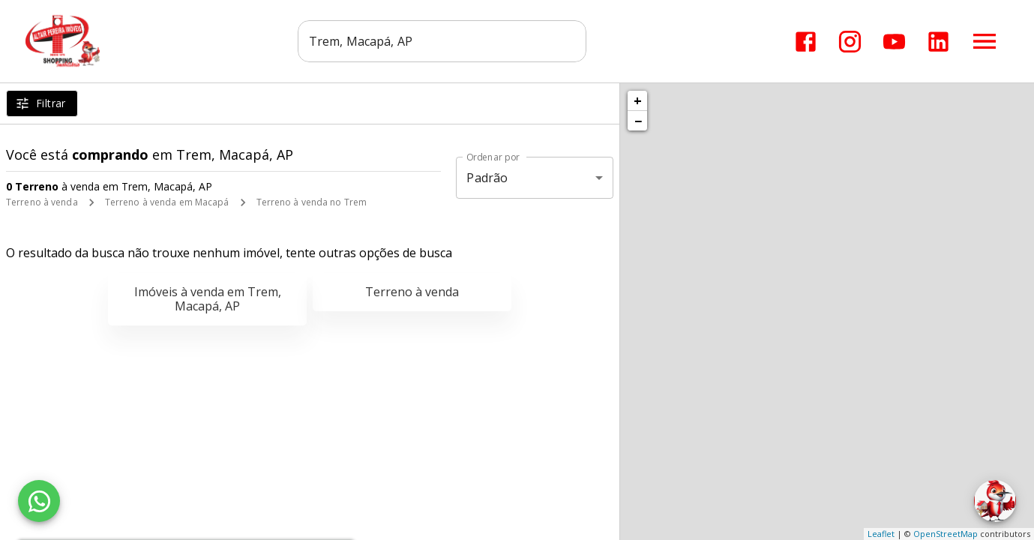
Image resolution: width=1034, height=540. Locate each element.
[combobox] (442, 41)
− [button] (638, 121)
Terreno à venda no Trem (311, 202)
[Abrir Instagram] (850, 41)
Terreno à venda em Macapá (167, 202)
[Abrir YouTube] (894, 41)
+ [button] (638, 101)
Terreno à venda (42, 202)
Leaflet (881, 533)
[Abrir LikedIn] (938, 41)
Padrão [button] (487, 178)
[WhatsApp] (39, 501)
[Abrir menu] (985, 41)
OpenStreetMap (945, 533)
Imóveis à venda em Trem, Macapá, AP (207, 299)
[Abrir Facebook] (806, 41)
